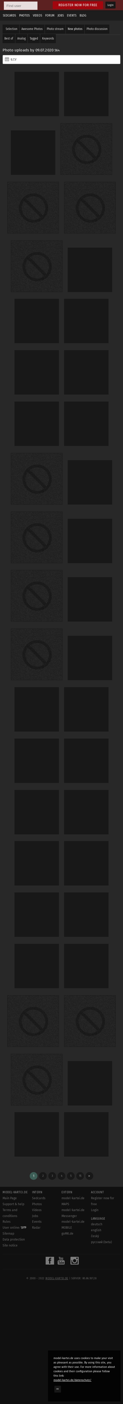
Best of (8, 38)
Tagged (34, 38)
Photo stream (55, 29)
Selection (11, 29)
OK (57, 1389)
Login (110, 5)
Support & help (13, 1204)
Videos (37, 15)
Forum (50, 15)
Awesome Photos (32, 29)
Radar (36, 1227)
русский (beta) (101, 1242)
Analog (21, 38)
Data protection (14, 1239)
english (96, 1230)
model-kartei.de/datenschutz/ (72, 1380)
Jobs (61, 15)
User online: (14, 1227)
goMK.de (67, 1233)
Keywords (48, 38)
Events (71, 15)
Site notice (10, 1245)
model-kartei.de (56, 1278)
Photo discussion (97, 29)
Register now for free (77, 5)
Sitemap (8, 1233)
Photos (24, 15)
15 (80, 1176)
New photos (75, 29)
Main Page (10, 1198)
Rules (7, 1221)
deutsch (96, 1224)
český (95, 1236)
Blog (83, 15)
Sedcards (9, 15)
